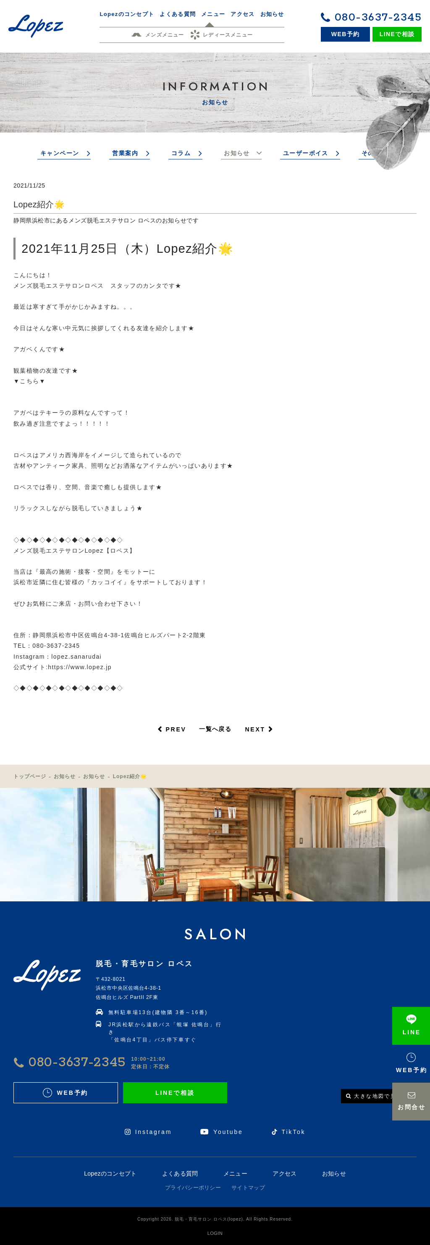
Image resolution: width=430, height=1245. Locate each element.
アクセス (284, 1173)
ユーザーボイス (305, 153)
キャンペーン (59, 153)
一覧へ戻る (215, 729)
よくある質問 (180, 1173)
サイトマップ (248, 1187)
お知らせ (237, 153)
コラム (181, 153)
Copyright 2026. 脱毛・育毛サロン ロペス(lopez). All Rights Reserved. (215, 1219)
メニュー (235, 1173)
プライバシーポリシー (193, 1187)
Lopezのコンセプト (110, 1173)
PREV (175, 729)
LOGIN (215, 1233)
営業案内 (125, 153)
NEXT (255, 729)
